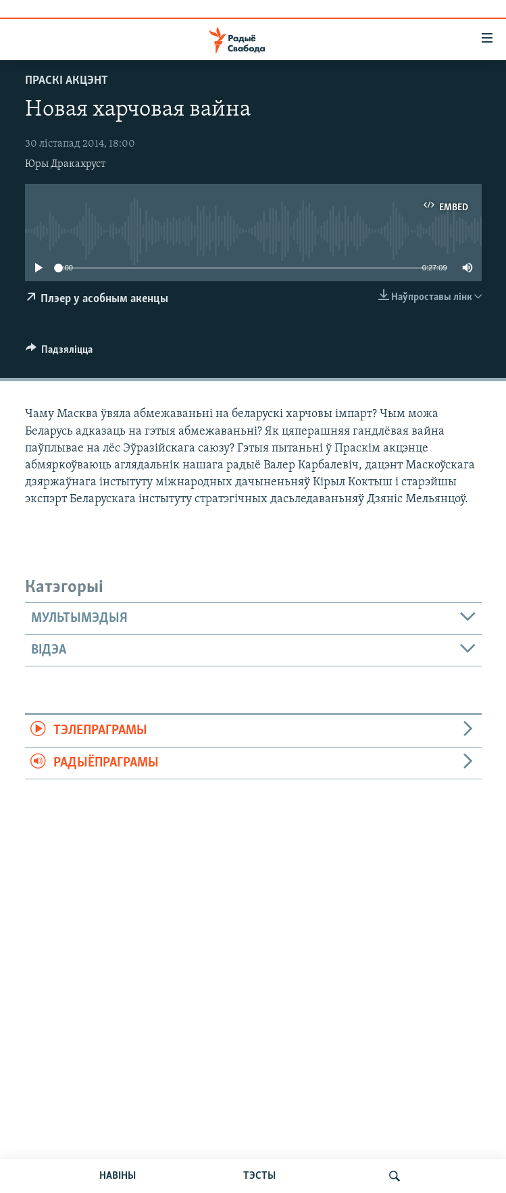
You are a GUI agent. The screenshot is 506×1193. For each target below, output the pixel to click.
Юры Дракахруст (65, 164)
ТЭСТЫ (259, 1176)
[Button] (59, 353)
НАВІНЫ (117, 1176)
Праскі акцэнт (66, 80)
